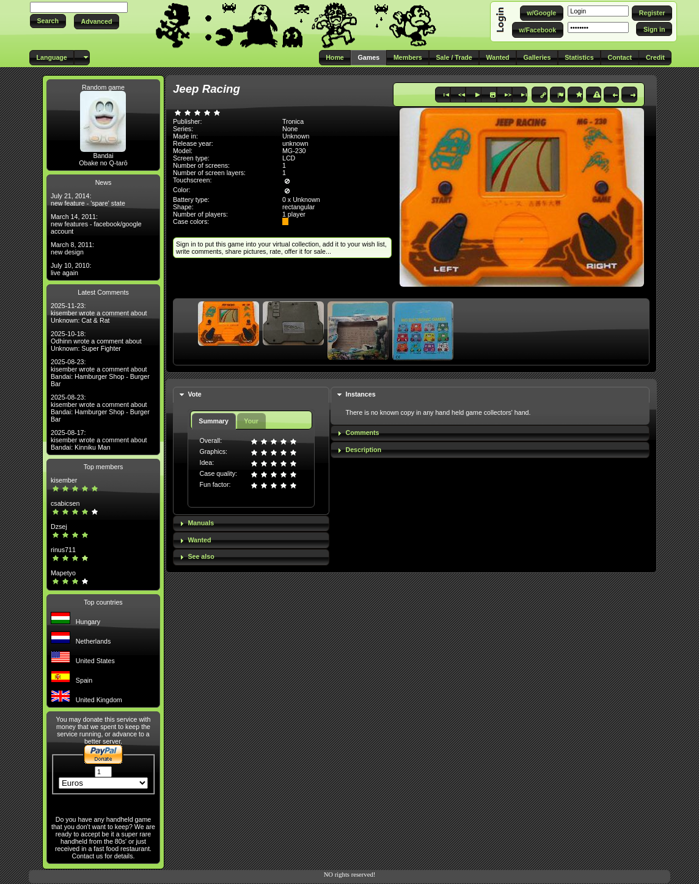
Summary (214, 421)
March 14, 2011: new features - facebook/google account (96, 224)
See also (201, 556)
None (290, 128)
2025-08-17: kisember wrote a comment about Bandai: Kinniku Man (99, 440)
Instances (360, 394)
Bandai (103, 155)
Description (363, 449)
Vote (194, 394)
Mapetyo (63, 573)
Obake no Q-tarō (103, 163)
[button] (48, 21)
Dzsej (59, 526)
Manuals (201, 522)
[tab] (251, 395)
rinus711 (63, 549)
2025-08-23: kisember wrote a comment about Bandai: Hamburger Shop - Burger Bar (100, 372)
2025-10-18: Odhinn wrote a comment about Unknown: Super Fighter (96, 341)
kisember (64, 480)
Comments (362, 432)
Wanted (199, 540)
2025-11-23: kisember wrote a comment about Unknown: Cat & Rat (99, 313)
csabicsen (65, 503)
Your (251, 421)
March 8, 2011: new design (72, 248)
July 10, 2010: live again (71, 269)
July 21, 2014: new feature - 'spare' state (88, 199)
